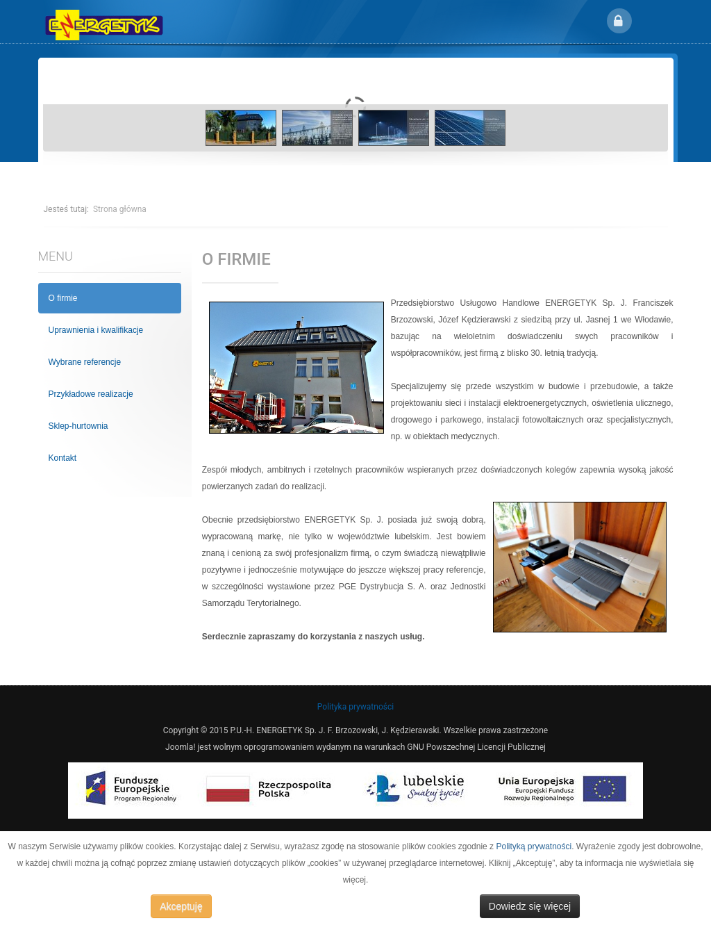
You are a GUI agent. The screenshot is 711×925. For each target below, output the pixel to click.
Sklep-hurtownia (78, 426)
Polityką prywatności (533, 846)
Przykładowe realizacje (91, 394)
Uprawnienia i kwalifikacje (96, 330)
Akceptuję (181, 906)
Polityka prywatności (355, 707)
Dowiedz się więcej (530, 906)
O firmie (63, 298)
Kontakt (63, 458)
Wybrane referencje (85, 362)
